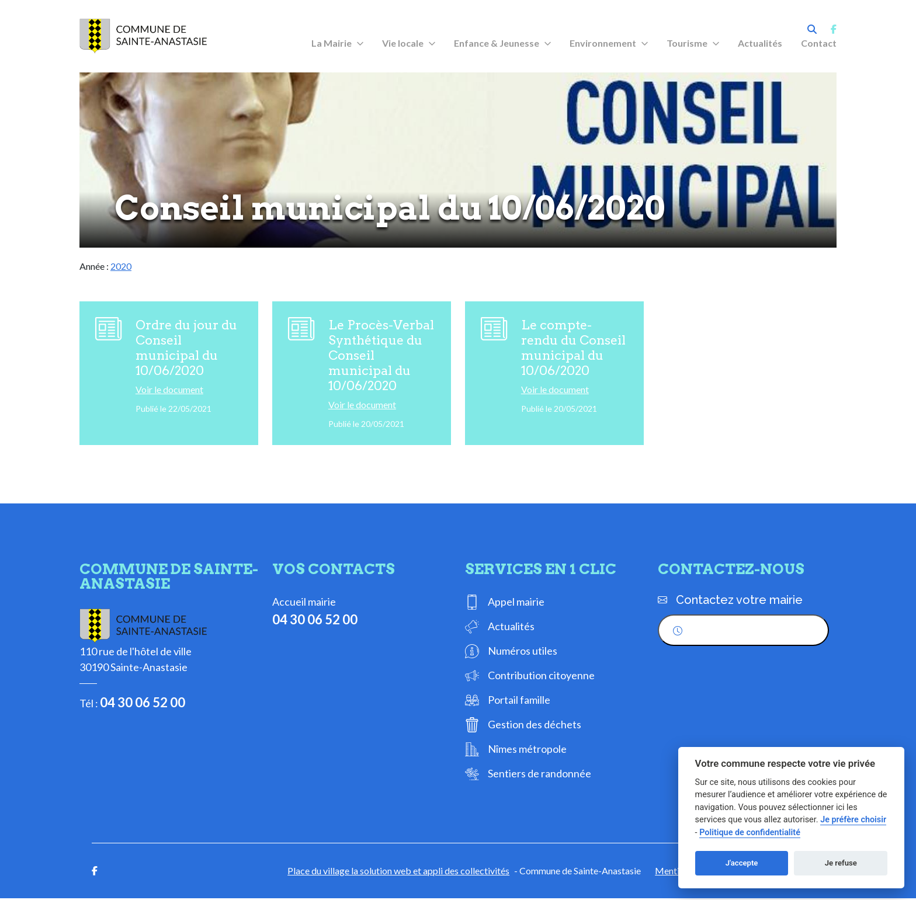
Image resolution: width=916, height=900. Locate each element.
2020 (120, 266)
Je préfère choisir (853, 820)
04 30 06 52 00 (142, 704)
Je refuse (841, 863)
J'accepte (742, 863)
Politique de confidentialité (749, 833)
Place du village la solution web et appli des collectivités (398, 872)
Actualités (760, 42)
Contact (819, 42)
